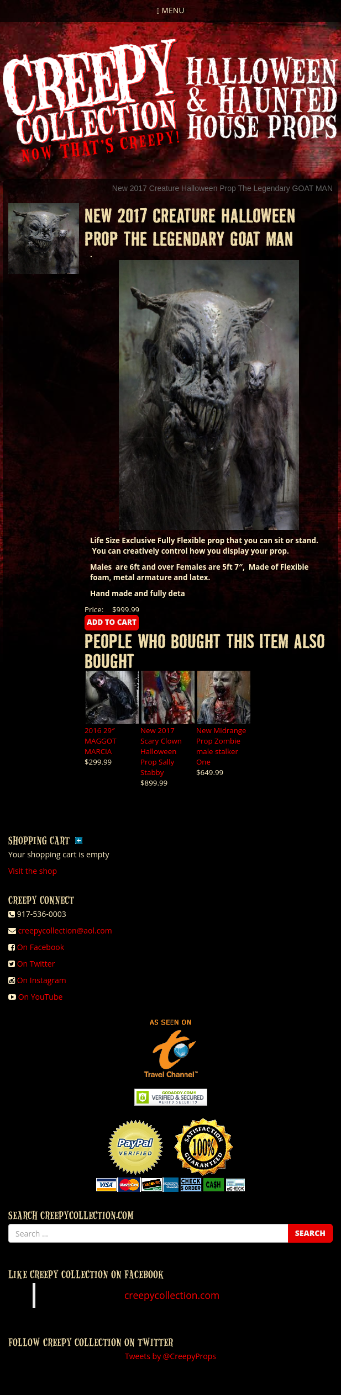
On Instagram (41, 980)
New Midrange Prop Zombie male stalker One (221, 746)
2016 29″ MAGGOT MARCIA (101, 740)
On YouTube (40, 996)
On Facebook (40, 947)
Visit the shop (32, 871)
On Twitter (36, 963)
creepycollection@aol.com (65, 930)
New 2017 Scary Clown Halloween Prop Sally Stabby (161, 751)
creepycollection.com (171, 1295)
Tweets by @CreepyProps (170, 1356)
